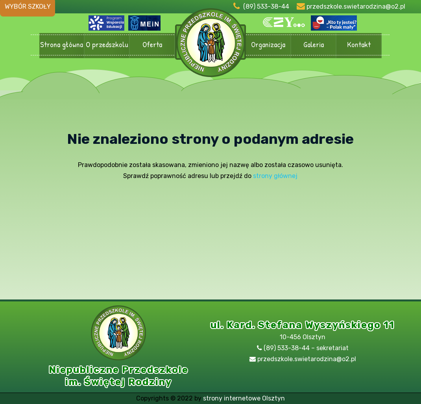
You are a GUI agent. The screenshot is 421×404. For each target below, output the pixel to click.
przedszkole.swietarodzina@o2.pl (356, 6)
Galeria (313, 45)
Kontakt (358, 45)
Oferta (152, 45)
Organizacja (268, 45)
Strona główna (61, 45)
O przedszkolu (107, 45)
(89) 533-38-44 (266, 6)
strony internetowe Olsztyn (244, 398)
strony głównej (275, 176)
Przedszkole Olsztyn (210, 45)
